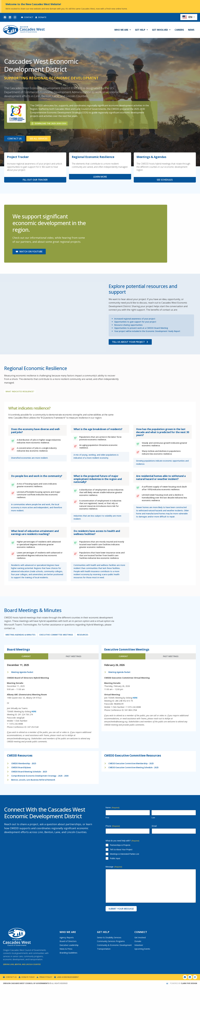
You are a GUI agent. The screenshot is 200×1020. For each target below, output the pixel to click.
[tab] (26, 656)
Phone (113, 826)
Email (154, 826)
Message (114, 867)
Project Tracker (18, 157)
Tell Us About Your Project (121, 849)
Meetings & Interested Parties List (124, 854)
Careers (179, 30)
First (107, 818)
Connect (140, 932)
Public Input (115, 858)
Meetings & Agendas (151, 157)
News (191, 30)
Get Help (141, 30)
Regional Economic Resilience (93, 157)
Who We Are (122, 30)
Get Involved (161, 30)
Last (153, 818)
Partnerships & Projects (120, 845)
